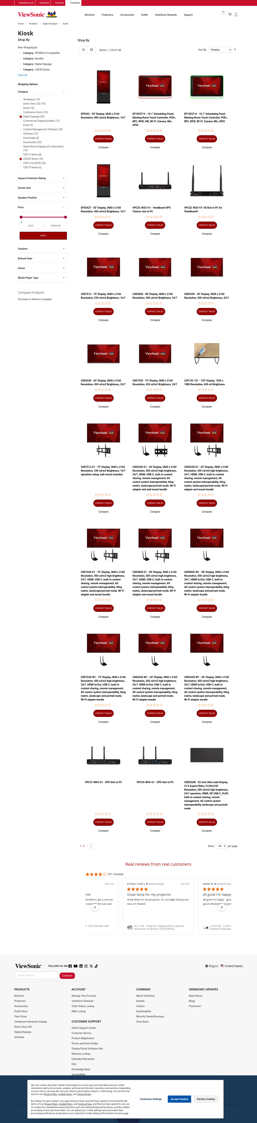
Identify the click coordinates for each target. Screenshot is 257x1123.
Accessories (127, 15)
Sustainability (143, 1011)
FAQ (74, 1064)
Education (44, 3)
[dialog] (128, 1099)
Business (59, 3)
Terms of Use (84, 1094)
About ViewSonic (145, 996)
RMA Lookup (79, 1011)
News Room (195, 996)
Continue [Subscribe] (67, 975)
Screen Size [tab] (24, 188)
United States (231, 966)
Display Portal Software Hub (87, 1048)
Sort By (202, 50)
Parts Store (20, 1016)
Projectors (107, 15)
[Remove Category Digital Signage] (21, 64)
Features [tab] (23, 248)
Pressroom (195, 1006)
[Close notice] (219, 1099)
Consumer (75, 3)
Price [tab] (21, 207)
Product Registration (83, 1038)
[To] (56, 225)
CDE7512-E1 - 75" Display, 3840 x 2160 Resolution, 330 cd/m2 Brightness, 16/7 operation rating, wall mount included (103, 471)
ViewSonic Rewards (166, 15)
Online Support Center (84, 1028)
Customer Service (81, 1033)
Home (21, 24)
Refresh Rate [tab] (25, 258)
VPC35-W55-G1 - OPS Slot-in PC (155, 782)
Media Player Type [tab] (28, 278)
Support (188, 15)
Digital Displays (50, 24)
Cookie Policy (65, 1094)
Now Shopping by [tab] (27, 47)
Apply (43, 236)
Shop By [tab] (83, 40)
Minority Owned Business (150, 1016)
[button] (103, 147)
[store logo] (37, 14)
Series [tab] (21, 268)
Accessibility (78, 1074)
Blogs (192, 1001)
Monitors (90, 15)
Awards (140, 1001)
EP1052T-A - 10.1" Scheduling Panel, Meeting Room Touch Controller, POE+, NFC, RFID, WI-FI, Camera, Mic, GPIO (206, 118)
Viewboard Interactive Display (30, 1021)
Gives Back (142, 1021)
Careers (140, 1006)
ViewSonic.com (26, 3)
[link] (158, 927)
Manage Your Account (84, 996)
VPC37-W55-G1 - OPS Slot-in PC (103, 782)
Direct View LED (23, 1027)
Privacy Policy (50, 1094)
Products (33, 24)
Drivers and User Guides (85, 1043)
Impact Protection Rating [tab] (32, 178)
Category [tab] (23, 91)
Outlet (144, 15)
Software (19, 1037)
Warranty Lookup (81, 1054)
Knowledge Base (81, 1069)
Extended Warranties (83, 1059)
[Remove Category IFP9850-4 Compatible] (21, 53)
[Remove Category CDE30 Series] (21, 70)
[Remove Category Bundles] (21, 59)
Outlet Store (20, 1011)
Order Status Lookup (83, 1006)
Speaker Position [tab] (27, 197)
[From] (31, 225)
